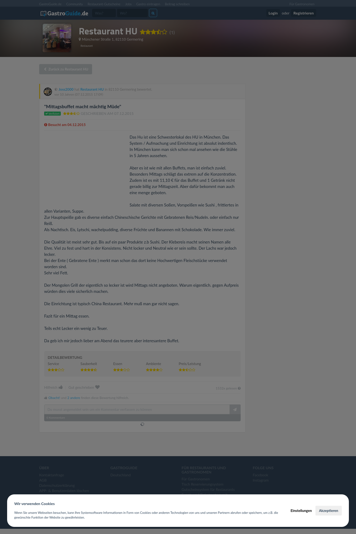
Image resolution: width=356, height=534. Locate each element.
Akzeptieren (328, 510)
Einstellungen (301, 510)
